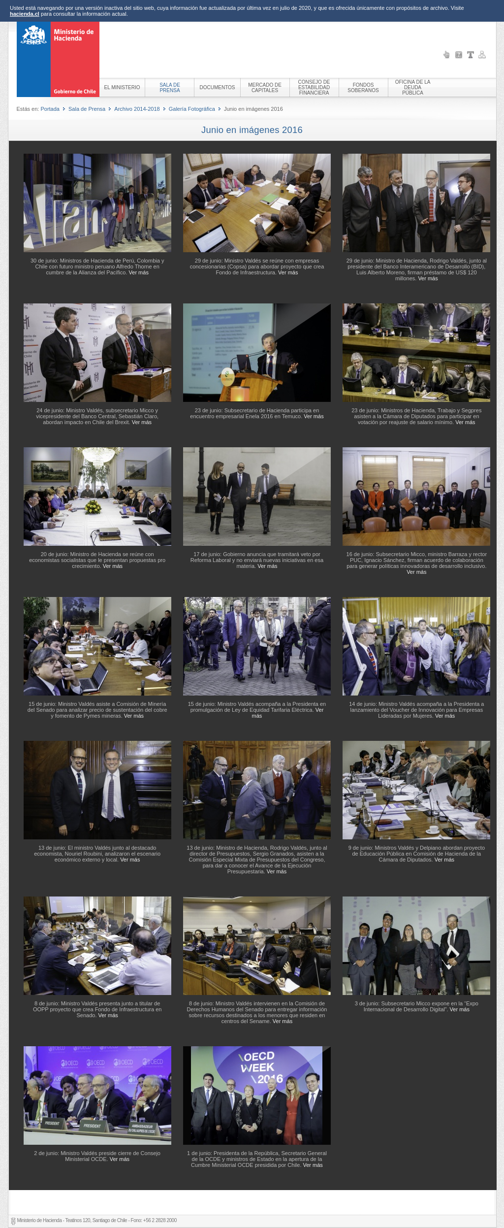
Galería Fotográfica (192, 109)
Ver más (139, 272)
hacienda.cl (24, 14)
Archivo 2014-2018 (136, 109)
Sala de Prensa (86, 109)
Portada (50, 109)
